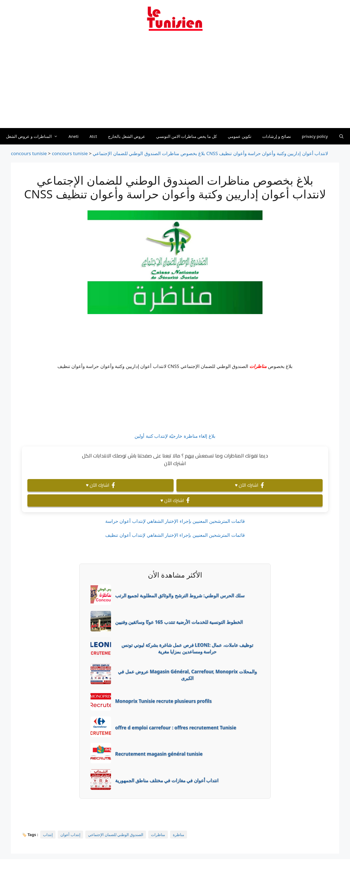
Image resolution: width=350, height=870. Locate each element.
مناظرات (258, 366)
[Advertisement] (175, 83)
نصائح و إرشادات (276, 136)
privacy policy (315, 136)
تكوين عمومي (239, 136)
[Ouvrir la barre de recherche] (341, 136)
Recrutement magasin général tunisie (159, 754)
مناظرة (178, 834)
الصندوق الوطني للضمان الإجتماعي (115, 834)
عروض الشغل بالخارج (126, 136)
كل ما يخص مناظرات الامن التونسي (186, 136)
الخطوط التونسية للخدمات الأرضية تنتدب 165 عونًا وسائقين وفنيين (179, 622)
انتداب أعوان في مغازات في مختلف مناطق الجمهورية (166, 780)
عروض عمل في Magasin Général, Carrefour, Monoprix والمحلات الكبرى (187, 674)
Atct (93, 136)
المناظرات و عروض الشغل (34, 136)
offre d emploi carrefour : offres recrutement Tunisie (175, 727)
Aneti (74, 136)
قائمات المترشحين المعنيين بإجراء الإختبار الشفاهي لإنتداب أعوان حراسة (175, 521)
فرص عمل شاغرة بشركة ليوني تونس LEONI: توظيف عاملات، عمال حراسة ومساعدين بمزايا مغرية (187, 648)
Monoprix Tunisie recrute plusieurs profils (163, 701)
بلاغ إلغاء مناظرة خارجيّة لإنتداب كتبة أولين (175, 436)
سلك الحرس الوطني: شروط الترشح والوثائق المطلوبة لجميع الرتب (179, 595)
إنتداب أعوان (70, 834)
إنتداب (48, 834)
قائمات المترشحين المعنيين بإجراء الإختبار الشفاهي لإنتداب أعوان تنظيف (174, 535)
